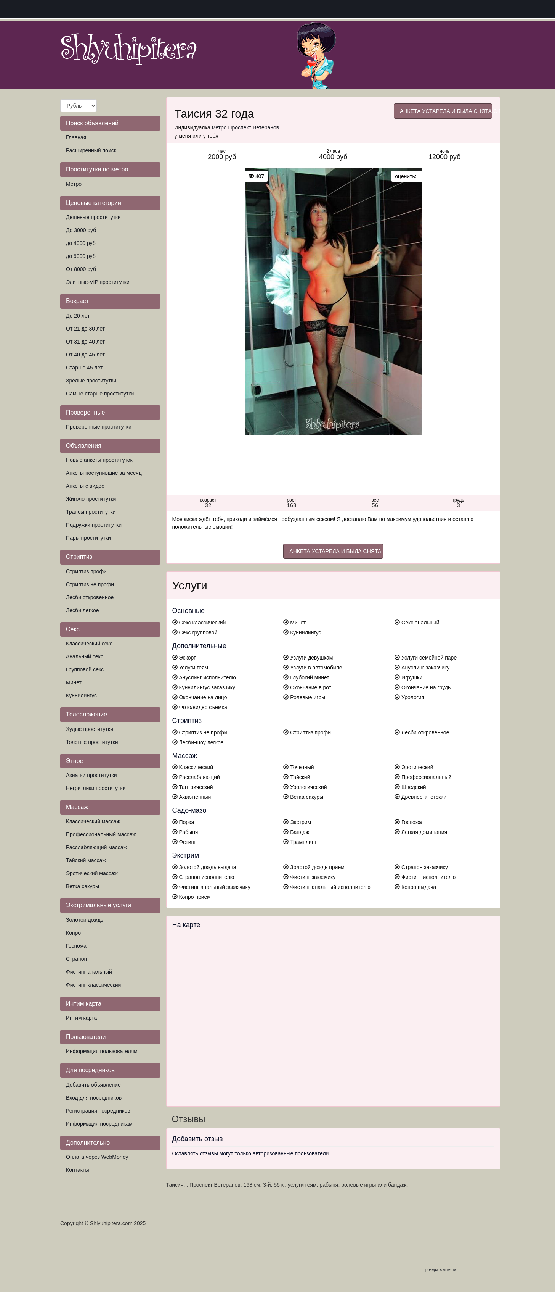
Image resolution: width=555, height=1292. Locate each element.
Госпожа (76, 946)
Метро (74, 184)
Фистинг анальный (89, 972)
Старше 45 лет (84, 368)
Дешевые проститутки (93, 217)
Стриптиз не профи (90, 584)
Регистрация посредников (98, 1111)
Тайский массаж (86, 860)
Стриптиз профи (86, 571)
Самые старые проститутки (100, 393)
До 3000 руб (81, 230)
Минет (74, 682)
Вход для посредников (94, 1098)
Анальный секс (84, 656)
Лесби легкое (82, 610)
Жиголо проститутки (91, 499)
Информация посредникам (99, 1124)
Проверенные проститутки (99, 427)
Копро (73, 933)
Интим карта (81, 1018)
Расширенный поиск (91, 150)
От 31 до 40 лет (85, 342)
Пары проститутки (88, 538)
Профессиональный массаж (101, 834)
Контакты (77, 1170)
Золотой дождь (84, 920)
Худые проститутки (89, 729)
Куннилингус (81, 695)
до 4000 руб (81, 243)
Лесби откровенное (90, 597)
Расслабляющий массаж (96, 847)
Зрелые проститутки (91, 380)
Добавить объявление (93, 1085)
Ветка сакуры (82, 886)
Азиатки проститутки (91, 775)
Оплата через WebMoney (97, 1157)
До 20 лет (78, 316)
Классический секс (89, 643)
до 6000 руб (81, 256)
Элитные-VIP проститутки (98, 282)
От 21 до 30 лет (85, 329)
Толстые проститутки (92, 742)
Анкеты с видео (85, 486)
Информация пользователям (102, 1051)
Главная (76, 137)
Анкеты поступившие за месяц (104, 473)
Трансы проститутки (90, 512)
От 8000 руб (81, 269)
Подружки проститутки (94, 525)
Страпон (76, 959)
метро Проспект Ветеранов (245, 127)
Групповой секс (85, 669)
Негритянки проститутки (95, 788)
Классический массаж (93, 821)
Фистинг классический (93, 985)
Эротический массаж (92, 873)
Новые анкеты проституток (99, 460)
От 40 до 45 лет (85, 355)
